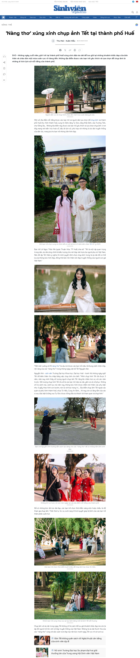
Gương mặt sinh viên (71, 17)
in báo (75, 50)
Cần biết (127, 17)
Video (95, 17)
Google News (136, 24)
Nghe (4, 56)
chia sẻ (60, 50)
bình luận (79, 50)
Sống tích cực (105, 17)
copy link (70, 50)
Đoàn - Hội (12, 17)
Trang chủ (3, 17)
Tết (91, 244)
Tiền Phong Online (61, 2)
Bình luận (4, 74)
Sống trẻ (23, 17)
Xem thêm (136, 17)
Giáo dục (33, 17)
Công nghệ (85, 17)
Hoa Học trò (93, 2)
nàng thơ (55, 366)
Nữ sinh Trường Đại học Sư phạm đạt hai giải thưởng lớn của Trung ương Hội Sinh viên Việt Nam (75, 652)
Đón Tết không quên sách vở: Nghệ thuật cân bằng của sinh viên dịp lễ (76, 640)
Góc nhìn (43, 17)
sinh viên (48, 373)
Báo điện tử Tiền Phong (70, 9)
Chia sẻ (4, 62)
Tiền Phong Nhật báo (78, 2)
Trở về (4, 80)
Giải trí (58, 17)
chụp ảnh (94, 120)
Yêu (50, 17)
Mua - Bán (117, 17)
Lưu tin (4, 68)
